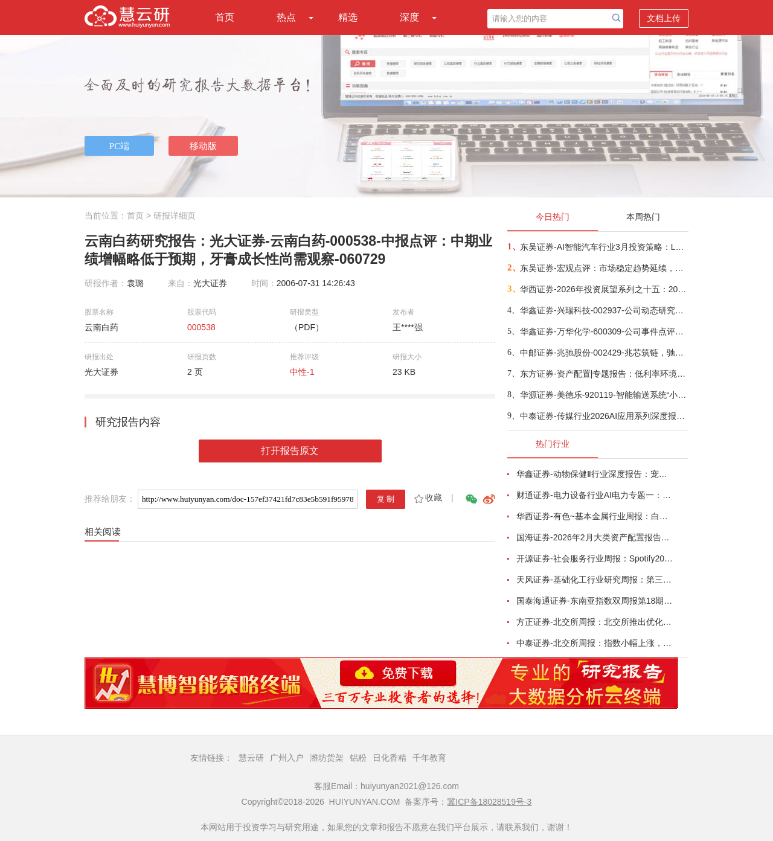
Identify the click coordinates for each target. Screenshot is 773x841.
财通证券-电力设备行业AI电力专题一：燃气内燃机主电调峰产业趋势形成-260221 (595, 495)
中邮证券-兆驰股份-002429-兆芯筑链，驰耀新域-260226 (603, 352)
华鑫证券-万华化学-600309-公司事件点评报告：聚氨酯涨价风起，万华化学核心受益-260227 (603, 331)
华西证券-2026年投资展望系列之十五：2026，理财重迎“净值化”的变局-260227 (603, 289)
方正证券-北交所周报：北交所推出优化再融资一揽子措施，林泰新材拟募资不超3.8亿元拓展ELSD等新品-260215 (595, 622)
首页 (224, 17)
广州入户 (287, 758)
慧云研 (251, 758)
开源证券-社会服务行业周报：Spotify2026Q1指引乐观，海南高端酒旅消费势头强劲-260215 (595, 558)
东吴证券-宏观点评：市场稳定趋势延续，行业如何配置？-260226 (603, 268)
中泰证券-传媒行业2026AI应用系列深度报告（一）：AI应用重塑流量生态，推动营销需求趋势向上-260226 (603, 416)
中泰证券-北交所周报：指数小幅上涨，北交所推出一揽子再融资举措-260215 (595, 643)
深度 (409, 17)
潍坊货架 (327, 758)
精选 (348, 17)
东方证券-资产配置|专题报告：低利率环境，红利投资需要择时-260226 (603, 374)
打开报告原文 (290, 451)
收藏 (427, 497)
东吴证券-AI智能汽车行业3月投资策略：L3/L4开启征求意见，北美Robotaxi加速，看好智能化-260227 (603, 247)
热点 (286, 17)
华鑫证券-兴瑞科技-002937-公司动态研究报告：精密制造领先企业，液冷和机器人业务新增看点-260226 (603, 310)
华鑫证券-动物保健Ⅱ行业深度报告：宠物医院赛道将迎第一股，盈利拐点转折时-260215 (595, 474)
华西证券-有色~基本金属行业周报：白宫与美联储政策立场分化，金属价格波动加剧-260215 (595, 516)
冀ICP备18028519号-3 (489, 802)
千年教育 (429, 758)
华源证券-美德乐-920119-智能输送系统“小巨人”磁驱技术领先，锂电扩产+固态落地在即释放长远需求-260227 (603, 395)
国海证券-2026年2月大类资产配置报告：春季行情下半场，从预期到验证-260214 (595, 537)
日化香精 (389, 758)
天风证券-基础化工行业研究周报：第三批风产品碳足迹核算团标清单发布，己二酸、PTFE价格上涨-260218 (595, 579)
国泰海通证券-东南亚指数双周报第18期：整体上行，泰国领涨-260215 (595, 601)
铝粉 (358, 758)
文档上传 (664, 18)
